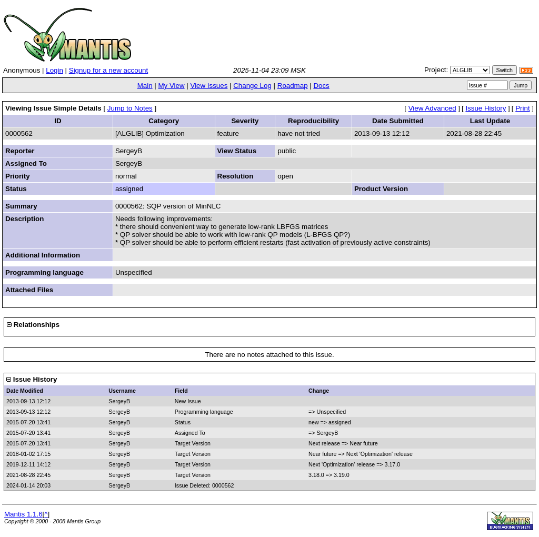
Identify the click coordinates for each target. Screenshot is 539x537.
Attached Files (29, 290)
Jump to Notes (130, 108)
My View (171, 86)
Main (145, 86)
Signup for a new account (108, 70)
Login (54, 70)
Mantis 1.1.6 (23, 514)
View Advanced (432, 108)
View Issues (208, 86)
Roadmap (292, 86)
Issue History (485, 108)
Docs (321, 86)
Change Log (252, 86)
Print (522, 108)
